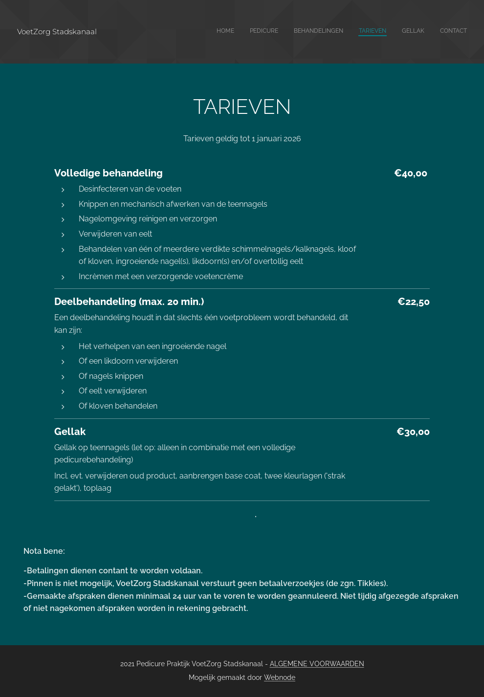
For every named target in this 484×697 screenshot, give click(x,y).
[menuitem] (391, 32)
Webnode (279, 677)
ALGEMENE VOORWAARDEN (317, 664)
